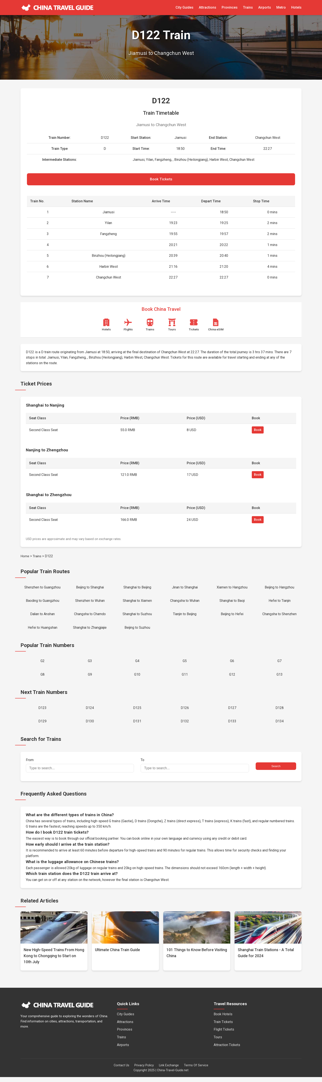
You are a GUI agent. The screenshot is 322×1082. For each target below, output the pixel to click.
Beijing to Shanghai (90, 588)
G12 (232, 678)
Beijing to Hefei (232, 616)
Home (25, 557)
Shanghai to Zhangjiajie (90, 630)
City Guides (184, 7)
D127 (232, 712)
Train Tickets (223, 1027)
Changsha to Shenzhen (279, 616)
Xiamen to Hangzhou (232, 588)
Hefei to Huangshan (42, 630)
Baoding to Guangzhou (42, 602)
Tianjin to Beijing (185, 616)
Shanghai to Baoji (232, 602)
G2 (42, 664)
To (195, 770)
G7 (279, 664)
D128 (279, 712)
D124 (90, 712)
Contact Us (121, 1070)
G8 (42, 678)
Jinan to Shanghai (185, 588)
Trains (248, 7)
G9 (90, 678)
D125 (137, 712)
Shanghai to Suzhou (137, 616)
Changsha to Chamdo (90, 616)
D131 (137, 726)
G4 (137, 664)
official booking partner (102, 843)
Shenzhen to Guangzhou (42, 588)
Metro (281, 7)
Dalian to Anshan (42, 616)
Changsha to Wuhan (184, 602)
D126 (185, 712)
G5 (185, 664)
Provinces (230, 7)
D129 (42, 726)
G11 (185, 678)
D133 (232, 726)
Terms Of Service (196, 1070)
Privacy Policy (144, 1070)
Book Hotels (223, 1019)
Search (275, 771)
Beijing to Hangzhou (279, 588)
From (80, 770)
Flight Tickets (224, 1034)
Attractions (207, 7)
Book (257, 431)
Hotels (296, 7)
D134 (279, 726)
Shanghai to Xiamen (137, 602)
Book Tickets (161, 180)
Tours (218, 1042)
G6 (232, 664)
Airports (264, 7)
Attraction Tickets (227, 1050)
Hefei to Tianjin (279, 602)
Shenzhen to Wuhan (90, 602)
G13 (280, 678)
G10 (137, 678)
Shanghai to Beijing (137, 588)
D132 (185, 726)
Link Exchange (169, 1070)
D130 (90, 726)
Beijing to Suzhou (137, 630)
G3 (90, 664)
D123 (42, 712)
